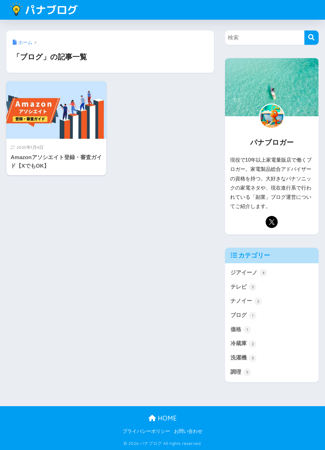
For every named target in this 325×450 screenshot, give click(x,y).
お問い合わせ (188, 431)
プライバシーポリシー (146, 431)
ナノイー (246, 301)
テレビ (243, 287)
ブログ (243, 315)
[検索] (311, 37)
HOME (163, 418)
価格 (240, 329)
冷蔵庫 (243, 344)
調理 (240, 372)
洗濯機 (243, 358)
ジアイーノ (249, 273)
